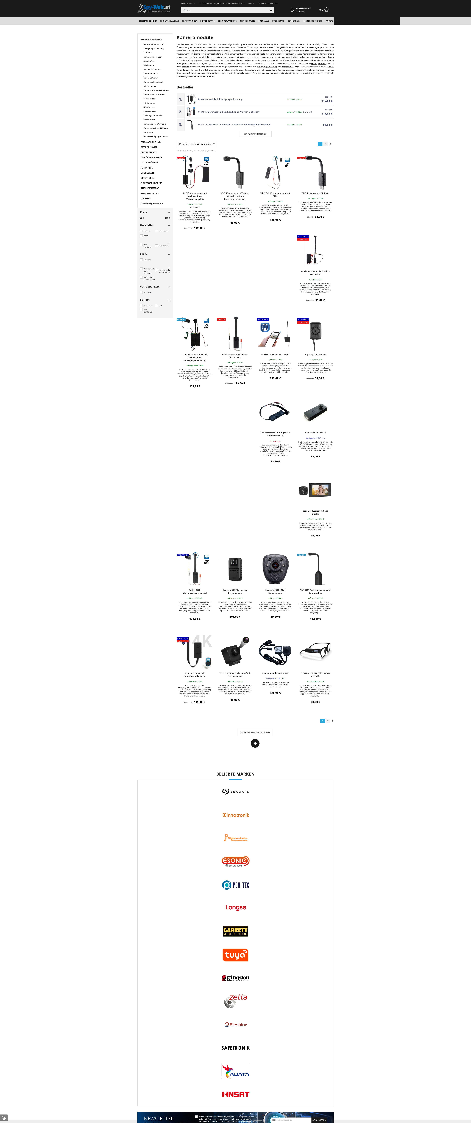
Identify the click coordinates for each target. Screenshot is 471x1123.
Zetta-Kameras (150, 78)
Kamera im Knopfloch (315, 432)
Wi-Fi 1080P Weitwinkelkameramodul (195, 591)
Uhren (221, 60)
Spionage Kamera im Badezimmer (153, 117)
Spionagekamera (269, 57)
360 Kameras (149, 98)
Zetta (146, 236)
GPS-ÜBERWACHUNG (227, 21)
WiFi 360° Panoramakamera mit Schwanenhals (315, 591)
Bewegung (182, 73)
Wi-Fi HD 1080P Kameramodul (275, 354)
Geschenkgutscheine (387, 21)
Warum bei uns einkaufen (268, 3)
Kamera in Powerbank (153, 82)
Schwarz (147, 260)
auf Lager (147, 292)
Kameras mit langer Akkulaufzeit (152, 59)
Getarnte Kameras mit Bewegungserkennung (153, 46)
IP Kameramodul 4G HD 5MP (275, 673)
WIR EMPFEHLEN (148, 310)
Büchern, (214, 60)
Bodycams (148, 132)
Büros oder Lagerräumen (322, 60)
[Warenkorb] (326, 9)
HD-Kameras (149, 107)
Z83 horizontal (148, 245)
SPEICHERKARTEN (354, 21)
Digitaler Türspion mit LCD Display (315, 512)
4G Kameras (148, 52)
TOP (160, 305)
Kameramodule (150, 73)
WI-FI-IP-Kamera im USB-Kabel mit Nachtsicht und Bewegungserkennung (234, 124)
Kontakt (251, 3)
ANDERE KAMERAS (334, 21)
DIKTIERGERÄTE (207, 21)
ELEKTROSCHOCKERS (312, 21)
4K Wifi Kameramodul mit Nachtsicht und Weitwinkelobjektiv (229, 111)
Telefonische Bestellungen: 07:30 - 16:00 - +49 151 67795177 (221, 3)
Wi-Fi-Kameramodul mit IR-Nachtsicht (235, 356)
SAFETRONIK (164, 231)
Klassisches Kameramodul (149, 278)
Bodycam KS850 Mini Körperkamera (275, 591)
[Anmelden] (292, 10)
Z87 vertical (163, 246)
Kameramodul (309, 54)
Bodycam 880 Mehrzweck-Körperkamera (234, 591)
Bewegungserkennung (267, 66)
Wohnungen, (304, 60)
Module (185, 66)
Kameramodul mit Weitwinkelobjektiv (166, 271)
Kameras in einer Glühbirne (155, 128)
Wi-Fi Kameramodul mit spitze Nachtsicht (315, 272)
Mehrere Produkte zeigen (255, 732)
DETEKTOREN (294, 21)
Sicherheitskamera (215, 50)
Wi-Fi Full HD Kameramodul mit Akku (275, 194)
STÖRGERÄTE (278, 21)
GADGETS (369, 21)
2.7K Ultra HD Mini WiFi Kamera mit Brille (315, 674)
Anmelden (300, 11)
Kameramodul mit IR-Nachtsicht (149, 271)
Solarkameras (149, 111)
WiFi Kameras (149, 86)
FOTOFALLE (263, 21)
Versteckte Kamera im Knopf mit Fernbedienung (235, 674)
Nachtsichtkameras (152, 69)
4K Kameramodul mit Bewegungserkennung (220, 99)
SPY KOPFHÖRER (189, 21)
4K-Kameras (149, 103)
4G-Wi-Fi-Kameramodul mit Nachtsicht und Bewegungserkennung (195, 357)
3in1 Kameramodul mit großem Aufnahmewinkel (275, 434)
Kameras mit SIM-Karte (154, 94)
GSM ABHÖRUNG (247, 21)
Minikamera (148, 65)
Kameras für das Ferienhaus (156, 90)
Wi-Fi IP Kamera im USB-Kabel (316, 193)
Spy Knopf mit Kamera (315, 354)
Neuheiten (148, 305)
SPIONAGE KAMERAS (169, 21)
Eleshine (147, 231)
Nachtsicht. (287, 66)
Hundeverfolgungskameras (155, 136)
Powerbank (319, 50)
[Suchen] (227, 10)
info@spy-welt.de (188, 3)
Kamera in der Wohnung (154, 124)
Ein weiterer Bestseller (255, 133)
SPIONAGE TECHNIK (148, 21)
